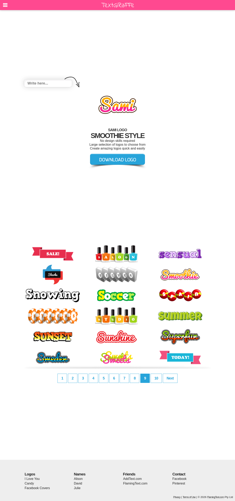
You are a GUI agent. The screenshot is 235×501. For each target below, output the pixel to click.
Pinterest (178, 483)
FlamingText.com (135, 483)
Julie (77, 488)
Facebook (179, 478)
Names (79, 474)
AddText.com (132, 478)
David (78, 483)
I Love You (32, 478)
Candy (29, 483)
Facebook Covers (37, 488)
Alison (78, 478)
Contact (178, 474)
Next (170, 378)
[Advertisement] (117, 45)
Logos (30, 474)
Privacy (177, 497)
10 (156, 378)
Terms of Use (189, 497)
